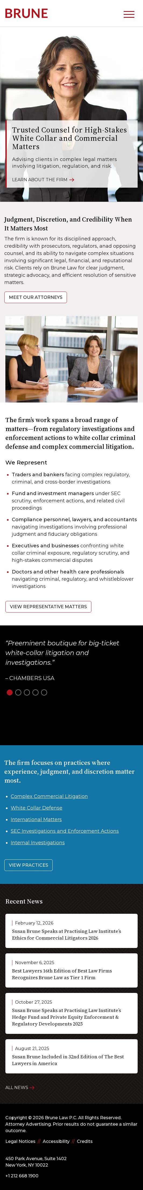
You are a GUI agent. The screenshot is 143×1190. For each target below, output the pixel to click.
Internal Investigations (38, 843)
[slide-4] (35, 692)
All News (16, 1087)
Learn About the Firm (43, 179)
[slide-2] (18, 692)
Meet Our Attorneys (35, 297)
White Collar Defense (36, 808)
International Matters (36, 819)
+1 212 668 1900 (21, 1175)
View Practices (28, 865)
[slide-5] (44, 692)
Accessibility (56, 1141)
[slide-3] (27, 692)
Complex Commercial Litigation (49, 796)
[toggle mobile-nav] (129, 13)
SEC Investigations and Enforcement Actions (65, 831)
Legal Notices (20, 1141)
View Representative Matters (48, 606)
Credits (85, 1141)
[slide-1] (10, 692)
